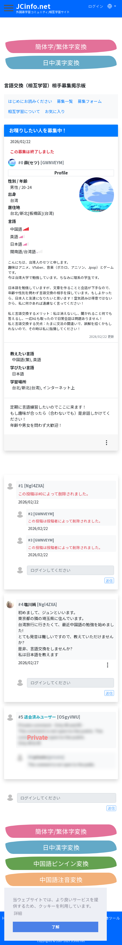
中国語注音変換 (61, 879)
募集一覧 (65, 101)
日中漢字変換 (61, 62)
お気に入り (55, 111)
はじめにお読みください (30, 101)
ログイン (95, 6)
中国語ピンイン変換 (61, 863)
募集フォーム (90, 101)
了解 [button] (55, 926)
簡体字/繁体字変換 (61, 46)
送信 (109, 580)
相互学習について (24, 111)
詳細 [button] (18, 913)
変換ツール (110, 918)
